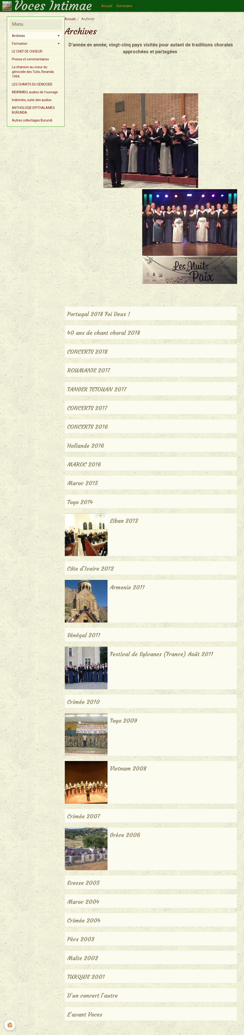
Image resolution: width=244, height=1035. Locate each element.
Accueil (106, 6)
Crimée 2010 (83, 702)
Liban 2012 (124, 520)
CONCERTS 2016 (87, 427)
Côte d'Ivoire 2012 (90, 568)
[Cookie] (10, 1025)
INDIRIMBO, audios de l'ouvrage (35, 92)
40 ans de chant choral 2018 (103, 333)
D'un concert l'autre (92, 995)
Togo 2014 (80, 502)
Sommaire (124, 6)
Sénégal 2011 (83, 635)
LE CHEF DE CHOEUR (27, 51)
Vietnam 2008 (128, 768)
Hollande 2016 (85, 445)
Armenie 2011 (127, 587)
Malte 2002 (82, 958)
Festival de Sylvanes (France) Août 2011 (161, 654)
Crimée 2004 (83, 920)
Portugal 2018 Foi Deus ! (98, 314)
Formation (19, 43)
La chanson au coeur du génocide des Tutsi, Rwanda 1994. (33, 71)
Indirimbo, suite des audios (32, 100)
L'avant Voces (84, 1014)
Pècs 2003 (80, 939)
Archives (18, 36)
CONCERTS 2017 (87, 408)
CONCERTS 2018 (87, 351)
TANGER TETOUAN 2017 (96, 389)
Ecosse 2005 (83, 883)
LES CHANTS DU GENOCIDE (32, 84)
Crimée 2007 (83, 816)
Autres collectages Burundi (32, 120)
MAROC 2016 (84, 464)
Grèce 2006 (125, 835)
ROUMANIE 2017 (88, 370)
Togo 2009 (123, 720)
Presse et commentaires (30, 59)
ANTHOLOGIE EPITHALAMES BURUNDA (33, 110)
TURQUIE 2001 (86, 977)
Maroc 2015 (82, 483)
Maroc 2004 (83, 901)
